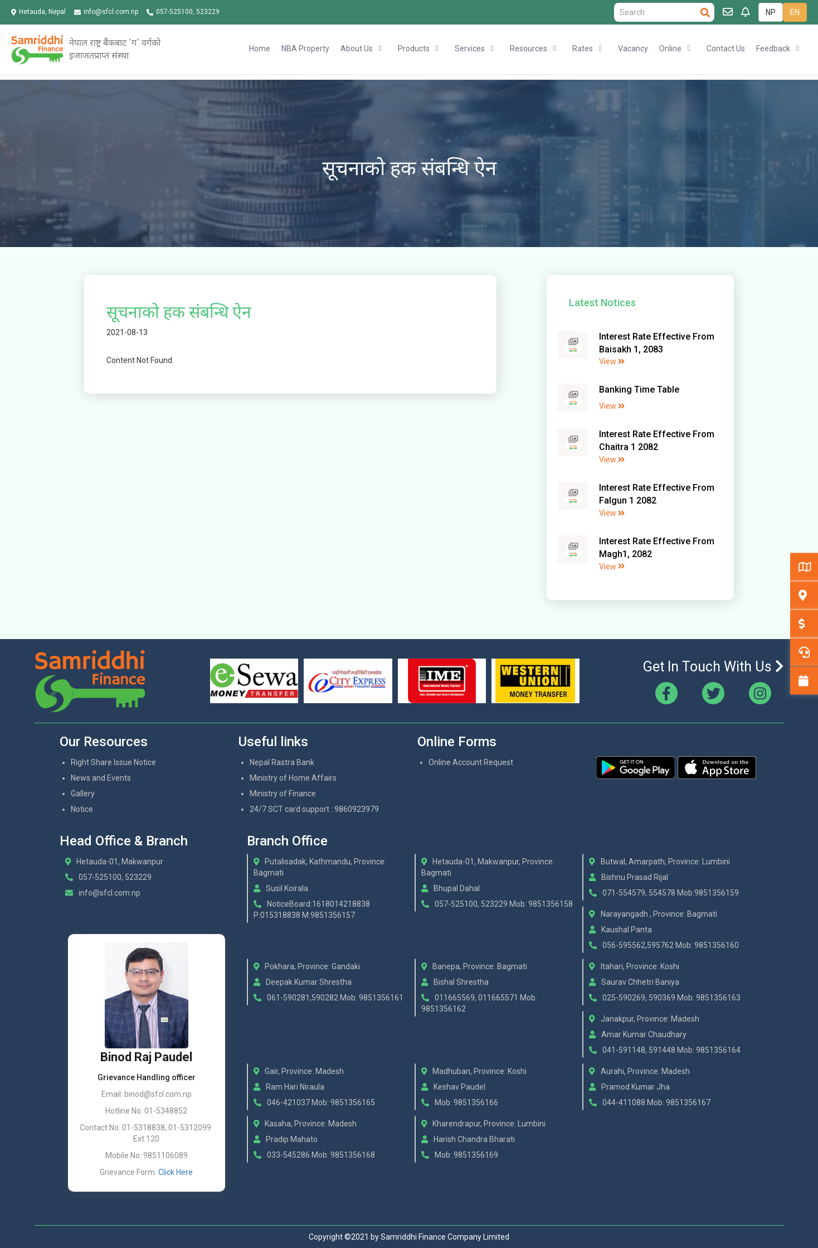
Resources (528, 48)
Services (470, 48)
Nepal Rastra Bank (282, 762)
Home (259, 48)
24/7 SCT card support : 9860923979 (314, 809)
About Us (356, 48)
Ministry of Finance (283, 793)
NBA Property (305, 48)
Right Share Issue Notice (113, 762)
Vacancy (633, 48)
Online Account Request (471, 762)
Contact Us (726, 48)
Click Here (175, 1172)
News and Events (101, 777)
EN (795, 12)
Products (414, 48)
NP (771, 12)
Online (670, 48)
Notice (82, 809)
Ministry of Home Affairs (293, 777)
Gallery (83, 793)
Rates (582, 48)
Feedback (773, 48)
